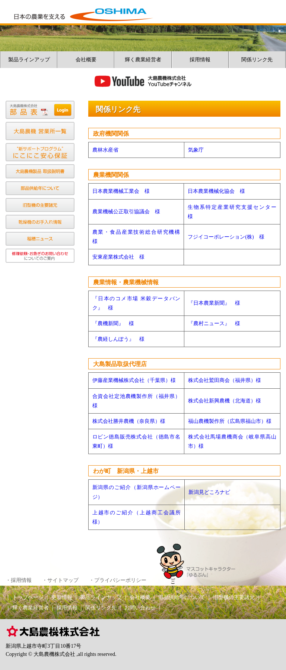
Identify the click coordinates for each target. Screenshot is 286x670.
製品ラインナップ (101, 597)
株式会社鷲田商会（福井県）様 (224, 380)
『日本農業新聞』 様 (214, 303)
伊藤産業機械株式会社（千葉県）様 (134, 380)
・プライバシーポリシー (117, 580)
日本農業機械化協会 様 (216, 191)
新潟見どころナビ (209, 492)
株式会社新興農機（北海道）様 (224, 401)
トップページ (28, 597)
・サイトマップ (60, 580)
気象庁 (196, 150)
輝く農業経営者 (143, 59)
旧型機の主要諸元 (234, 597)
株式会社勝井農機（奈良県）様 (128, 421)
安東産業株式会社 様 (118, 257)
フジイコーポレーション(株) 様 (226, 237)
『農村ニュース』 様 (214, 323)
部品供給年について (181, 597)
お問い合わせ (140, 608)
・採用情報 (19, 580)
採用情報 (200, 59)
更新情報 (61, 597)
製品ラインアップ (29, 59)
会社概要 (86, 59)
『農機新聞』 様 (113, 323)
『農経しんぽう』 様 (118, 339)
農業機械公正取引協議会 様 (126, 211)
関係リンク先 (257, 59)
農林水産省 (105, 150)
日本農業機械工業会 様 (121, 191)
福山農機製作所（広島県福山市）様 (229, 421)
